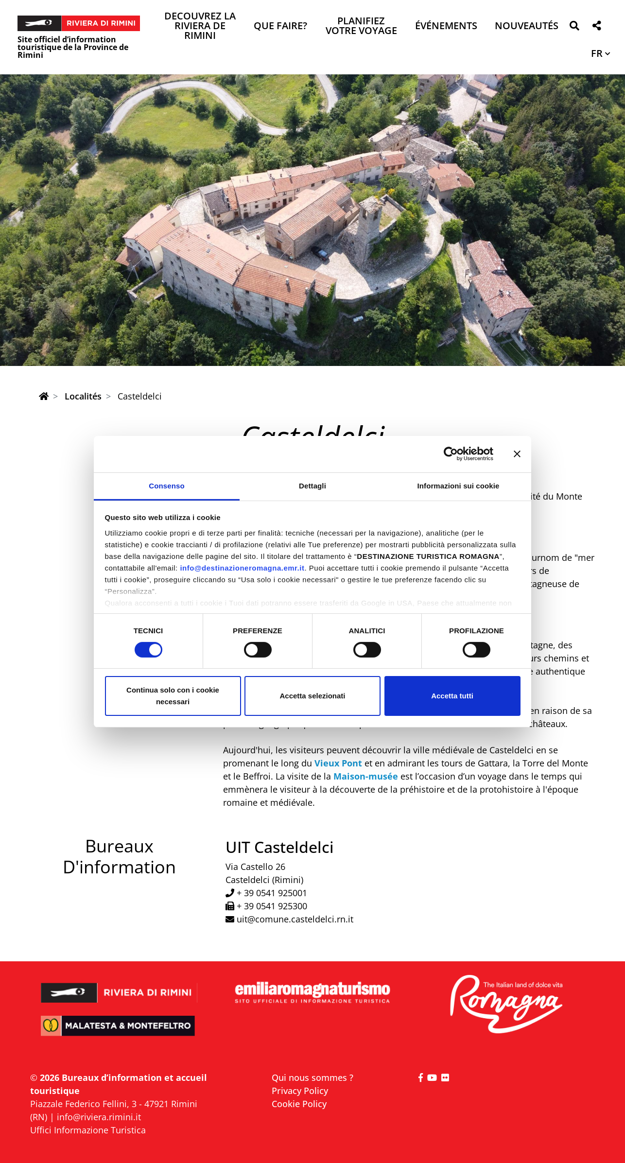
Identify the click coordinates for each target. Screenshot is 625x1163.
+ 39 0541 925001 (272, 893)
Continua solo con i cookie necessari (172, 696)
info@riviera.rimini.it (99, 1117)
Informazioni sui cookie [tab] (458, 485)
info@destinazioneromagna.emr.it (242, 567)
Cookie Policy (299, 1104)
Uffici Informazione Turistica (88, 1130)
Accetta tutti (452, 696)
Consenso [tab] (166, 485)
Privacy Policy (300, 1090)
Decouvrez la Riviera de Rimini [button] (200, 26)
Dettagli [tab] (312, 485)
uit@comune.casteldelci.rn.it (295, 919)
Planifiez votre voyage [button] (361, 26)
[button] (574, 27)
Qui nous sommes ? (312, 1077)
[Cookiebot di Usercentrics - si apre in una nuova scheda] (450, 454)
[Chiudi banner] (517, 454)
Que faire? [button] (280, 26)
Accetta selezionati (312, 696)
